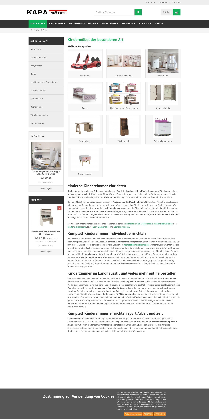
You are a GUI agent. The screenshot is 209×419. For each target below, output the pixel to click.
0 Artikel (167, 12)
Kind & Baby (38, 23)
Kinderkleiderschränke (162, 223)
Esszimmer (128, 23)
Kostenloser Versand (46, 182)
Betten (85, 108)
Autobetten (85, 75)
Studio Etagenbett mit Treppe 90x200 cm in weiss (46, 172)
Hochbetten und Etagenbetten (124, 108)
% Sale (159, 23)
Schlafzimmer (57, 23)
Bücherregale (124, 141)
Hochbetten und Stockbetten (138, 223)
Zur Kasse (150, 2)
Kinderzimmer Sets (123, 75)
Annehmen (159, 414)
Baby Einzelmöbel (101, 226)
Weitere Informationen (133, 414)
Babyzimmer (162, 75)
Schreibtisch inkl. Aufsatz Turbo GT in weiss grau (46, 232)
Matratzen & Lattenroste (83, 23)
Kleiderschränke (163, 108)
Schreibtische (85, 141)
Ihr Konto (163, 2)
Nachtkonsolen (85, 174)
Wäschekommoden (163, 141)
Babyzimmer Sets (121, 226)
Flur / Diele (145, 23)
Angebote (36, 200)
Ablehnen (148, 414)
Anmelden (176, 2)
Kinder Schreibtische (77, 226)
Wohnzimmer (110, 23)
